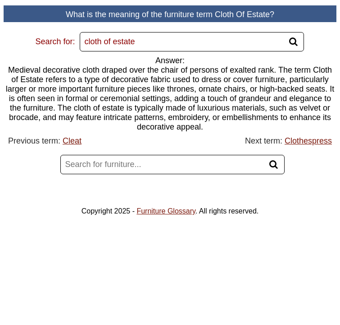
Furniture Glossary (165, 211)
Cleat (72, 140)
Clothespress (308, 140)
